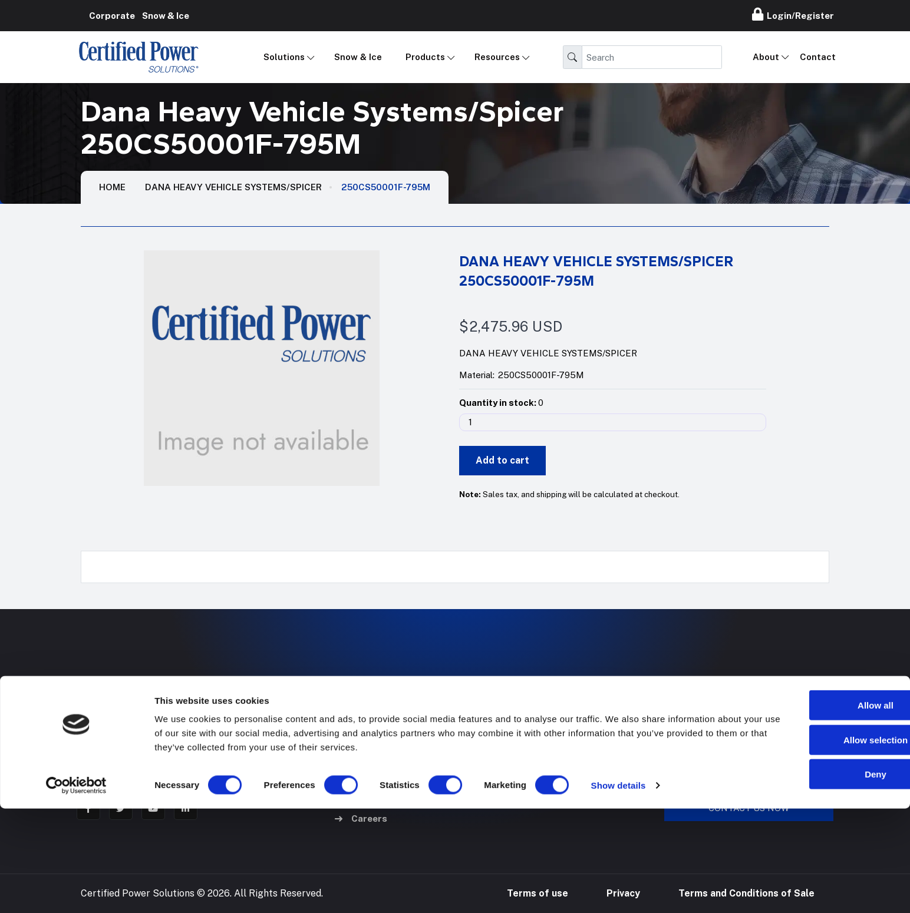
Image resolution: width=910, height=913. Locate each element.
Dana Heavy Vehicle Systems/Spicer (233, 187)
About (766, 57)
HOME (112, 187)
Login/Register (793, 14)
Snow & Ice (358, 57)
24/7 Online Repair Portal (563, 740)
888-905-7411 (700, 715)
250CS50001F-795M (385, 187)
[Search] (652, 57)
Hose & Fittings (377, 765)
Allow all (812, 810)
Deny (812, 879)
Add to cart (502, 460)
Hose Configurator (548, 715)
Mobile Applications (387, 715)
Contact (818, 57)
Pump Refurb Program (557, 765)
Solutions (284, 57)
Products (425, 57)
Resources (497, 57)
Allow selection (811, 844)
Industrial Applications (394, 740)
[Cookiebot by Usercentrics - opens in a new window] (76, 890)
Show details (618, 890)
